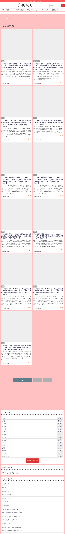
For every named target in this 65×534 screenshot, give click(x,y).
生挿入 (32, 447)
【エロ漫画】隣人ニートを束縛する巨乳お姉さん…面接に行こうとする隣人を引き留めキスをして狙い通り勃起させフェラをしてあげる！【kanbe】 (16, 236)
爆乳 (32, 445)
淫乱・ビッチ (32, 453)
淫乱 (32, 442)
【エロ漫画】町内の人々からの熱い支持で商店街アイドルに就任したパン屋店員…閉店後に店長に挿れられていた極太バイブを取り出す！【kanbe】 (16, 345)
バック (32, 426)
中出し (32, 415)
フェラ (32, 420)
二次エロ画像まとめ (32, 10)
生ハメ (32, 423)
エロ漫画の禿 (5, 487)
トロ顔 (32, 428)
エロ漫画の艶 (5, 502)
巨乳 (32, 417)
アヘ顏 (32, 450)
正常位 (32, 439)
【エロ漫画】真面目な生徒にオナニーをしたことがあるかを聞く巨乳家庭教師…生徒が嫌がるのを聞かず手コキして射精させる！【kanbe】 (48, 236)
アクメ (32, 434)
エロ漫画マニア (6, 520)
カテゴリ (48, 10)
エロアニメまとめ (6, 10)
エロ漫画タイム (6, 494)
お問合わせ (55, 10)
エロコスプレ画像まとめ (19, 10)
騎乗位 (32, 431)
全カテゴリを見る (32, 457)
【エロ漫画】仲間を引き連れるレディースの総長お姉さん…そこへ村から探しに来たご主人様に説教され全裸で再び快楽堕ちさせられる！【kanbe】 (16, 66)
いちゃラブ (32, 436)
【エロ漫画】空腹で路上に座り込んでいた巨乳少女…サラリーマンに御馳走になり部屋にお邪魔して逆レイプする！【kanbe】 (48, 122)
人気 (42, 10)
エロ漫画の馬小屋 (6, 491)
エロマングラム (6, 498)
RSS (62, 10)
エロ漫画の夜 (5, 480)
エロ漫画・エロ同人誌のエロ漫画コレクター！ (14, 523)
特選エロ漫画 (5, 530)
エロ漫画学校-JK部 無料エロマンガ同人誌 (12, 509)
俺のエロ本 (5, 484)
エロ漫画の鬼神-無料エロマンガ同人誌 (12, 527)
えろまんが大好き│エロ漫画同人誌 (11, 512)
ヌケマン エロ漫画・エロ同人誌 (10, 505)
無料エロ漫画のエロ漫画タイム (10, 516)
